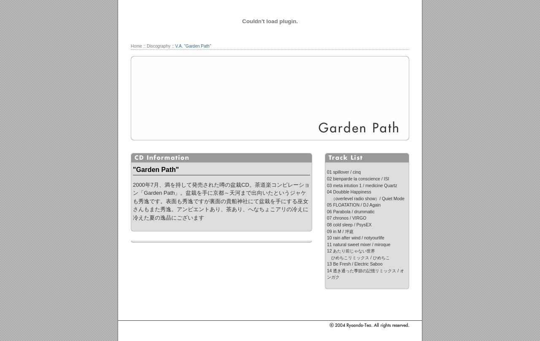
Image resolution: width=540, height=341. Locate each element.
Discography (158, 46)
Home (136, 46)
